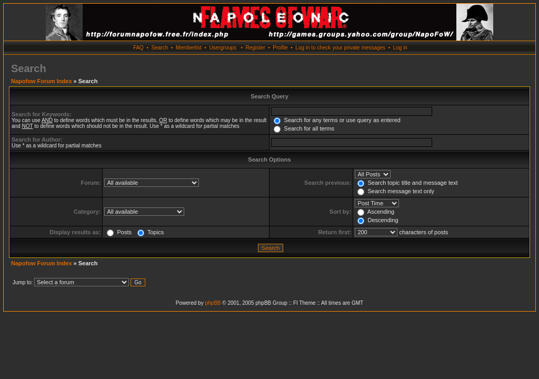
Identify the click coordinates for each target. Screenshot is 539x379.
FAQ (138, 48)
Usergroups (222, 48)
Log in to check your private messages (340, 48)
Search (160, 48)
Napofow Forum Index (41, 81)
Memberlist (189, 48)
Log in (400, 48)
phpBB (213, 303)
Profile (280, 48)
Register (255, 48)
